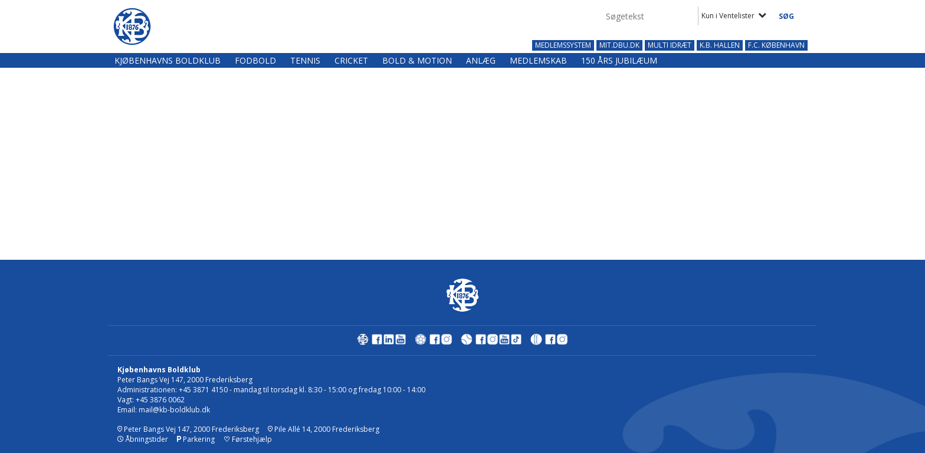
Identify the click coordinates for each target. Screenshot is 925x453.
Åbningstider (142, 439)
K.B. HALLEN (720, 45)
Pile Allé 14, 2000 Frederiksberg (323, 429)
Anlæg (481, 60)
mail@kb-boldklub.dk (174, 410)
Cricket (351, 60)
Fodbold (255, 60)
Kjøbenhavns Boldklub (167, 60)
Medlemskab (538, 60)
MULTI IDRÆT (669, 45)
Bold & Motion (417, 60)
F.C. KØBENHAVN (776, 45)
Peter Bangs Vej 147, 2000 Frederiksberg (188, 429)
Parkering (196, 439)
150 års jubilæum (619, 60)
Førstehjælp (248, 439)
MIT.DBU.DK (619, 45)
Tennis (305, 60)
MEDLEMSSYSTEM (563, 45)
